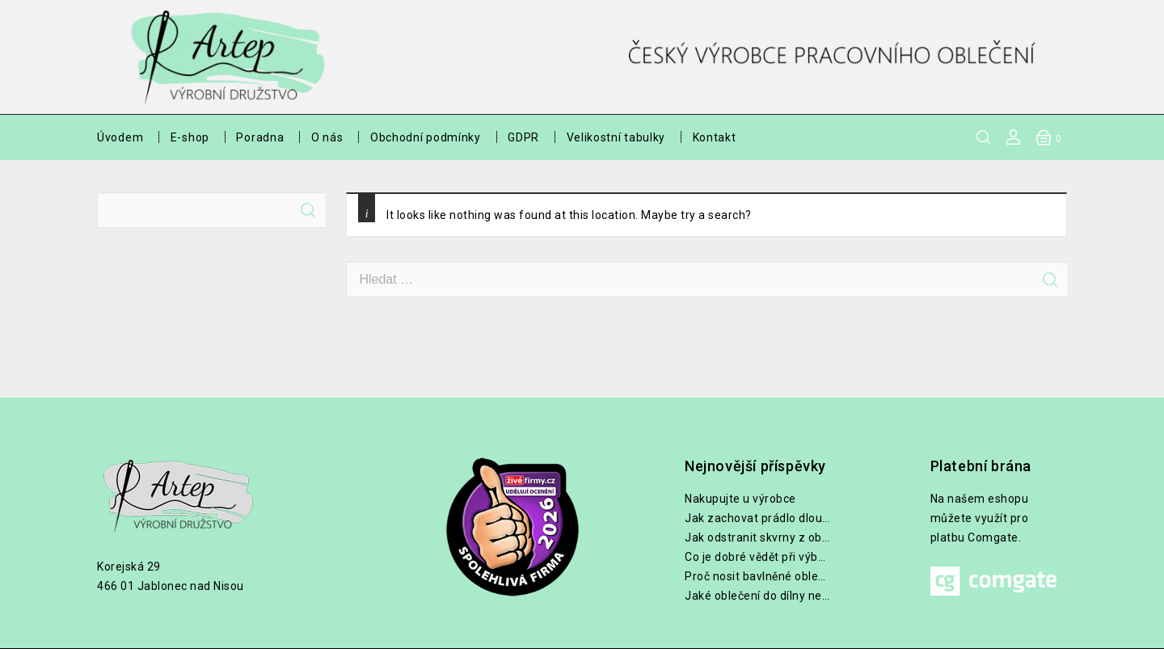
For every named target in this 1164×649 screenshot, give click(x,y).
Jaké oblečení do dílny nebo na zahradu (757, 595)
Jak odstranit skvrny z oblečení (757, 537)
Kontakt (714, 137)
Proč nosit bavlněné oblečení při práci (757, 576)
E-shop (190, 137)
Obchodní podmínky (425, 137)
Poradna (260, 137)
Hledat (307, 210)
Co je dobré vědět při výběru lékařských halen (757, 556)
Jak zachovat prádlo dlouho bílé (757, 518)
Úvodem (120, 137)
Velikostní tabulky (616, 137)
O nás (327, 137)
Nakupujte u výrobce (740, 498)
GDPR (523, 137)
